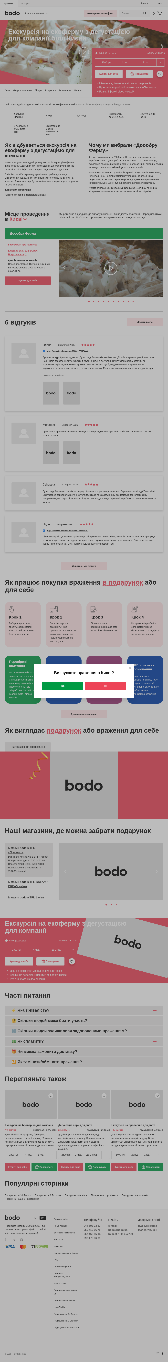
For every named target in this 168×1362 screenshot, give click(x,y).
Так (62, 685)
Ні (105, 685)
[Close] (130, 668)
